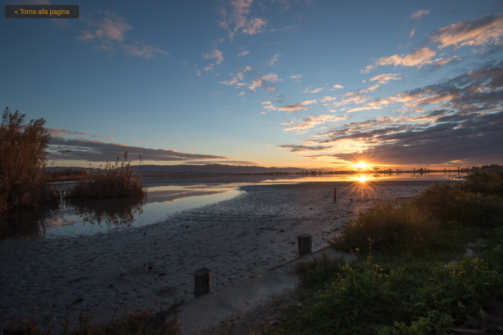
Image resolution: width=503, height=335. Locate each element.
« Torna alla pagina (41, 11)
